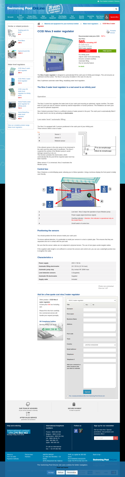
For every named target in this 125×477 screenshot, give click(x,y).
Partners (27, 457)
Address (69, 324)
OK (116, 438)
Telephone (70, 354)
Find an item (29, 454)
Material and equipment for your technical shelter (61, 24)
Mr (93, 304)
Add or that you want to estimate (74, 366)
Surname (70, 308)
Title (68, 304)
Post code (70, 333)
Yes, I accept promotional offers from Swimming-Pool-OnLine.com (87, 396)
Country (69, 344)
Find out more (62, 467)
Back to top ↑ (97, 454)
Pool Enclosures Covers (20, 17)
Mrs (87, 304)
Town (68, 339)
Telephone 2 (70, 359)
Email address (71, 349)
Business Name (72, 319)
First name (70, 314)
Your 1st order (11, 457)
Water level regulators (90, 24)
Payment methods (13, 459)
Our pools (10, 17)
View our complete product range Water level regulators (18, 126)
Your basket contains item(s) (109, 1)
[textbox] (99, 335)
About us (10, 454)
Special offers (114, 17)
